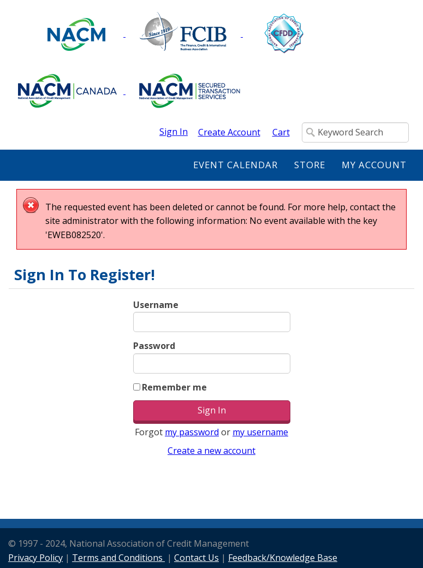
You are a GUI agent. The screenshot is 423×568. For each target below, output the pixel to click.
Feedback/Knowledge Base (282, 558)
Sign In (173, 132)
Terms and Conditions (118, 558)
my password (192, 432)
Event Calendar (235, 164)
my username (260, 432)
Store (309, 164)
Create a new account (211, 451)
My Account (374, 164)
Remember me (174, 387)
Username (155, 305)
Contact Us (196, 558)
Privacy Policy (35, 558)
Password (154, 346)
